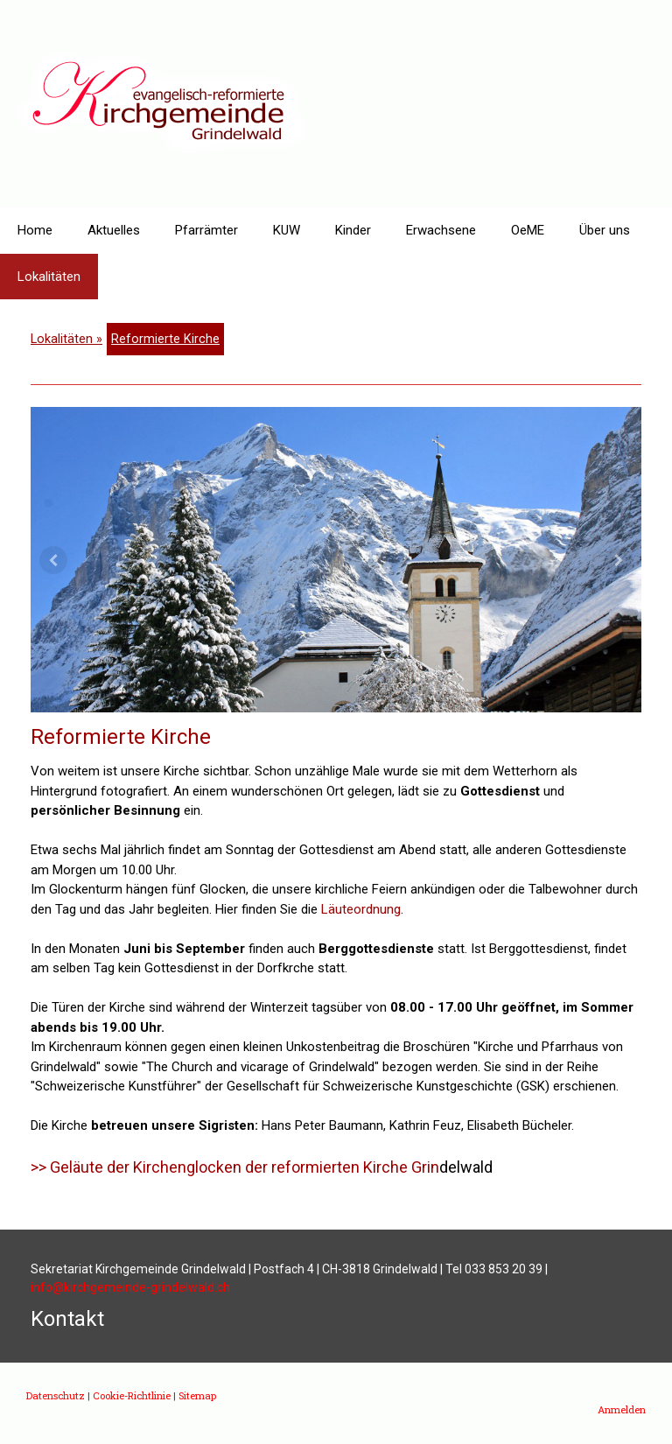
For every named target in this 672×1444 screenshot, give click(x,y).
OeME (527, 230)
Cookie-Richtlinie (132, 1395)
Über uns (604, 230)
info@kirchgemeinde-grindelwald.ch (130, 1287)
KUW (286, 230)
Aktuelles (114, 230)
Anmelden (622, 1409)
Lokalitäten (49, 276)
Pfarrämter (206, 230)
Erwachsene (441, 230)
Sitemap (197, 1395)
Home (35, 230)
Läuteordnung (361, 909)
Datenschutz (55, 1395)
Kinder (353, 230)
